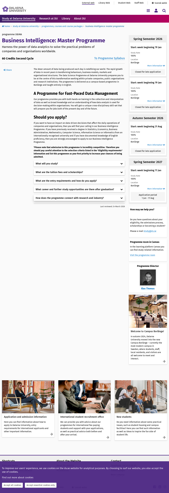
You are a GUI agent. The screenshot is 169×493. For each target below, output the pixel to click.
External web (88, 3)
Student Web (124, 3)
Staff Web (139, 3)
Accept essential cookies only (41, 485)
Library (66, 18)
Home (6, 26)
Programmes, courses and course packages (62, 26)
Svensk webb (161, 3)
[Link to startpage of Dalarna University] (14, 9)
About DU (80, 18)
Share (9, 70)
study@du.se (150, 231)
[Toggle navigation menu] (148, 10)
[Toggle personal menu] (156, 10)
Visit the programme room (142, 255)
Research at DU (48, 18)
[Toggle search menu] (164, 10)
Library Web (104, 3)
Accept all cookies (12, 485)
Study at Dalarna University (18, 18)
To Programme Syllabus (109, 58)
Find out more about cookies (17, 477)
